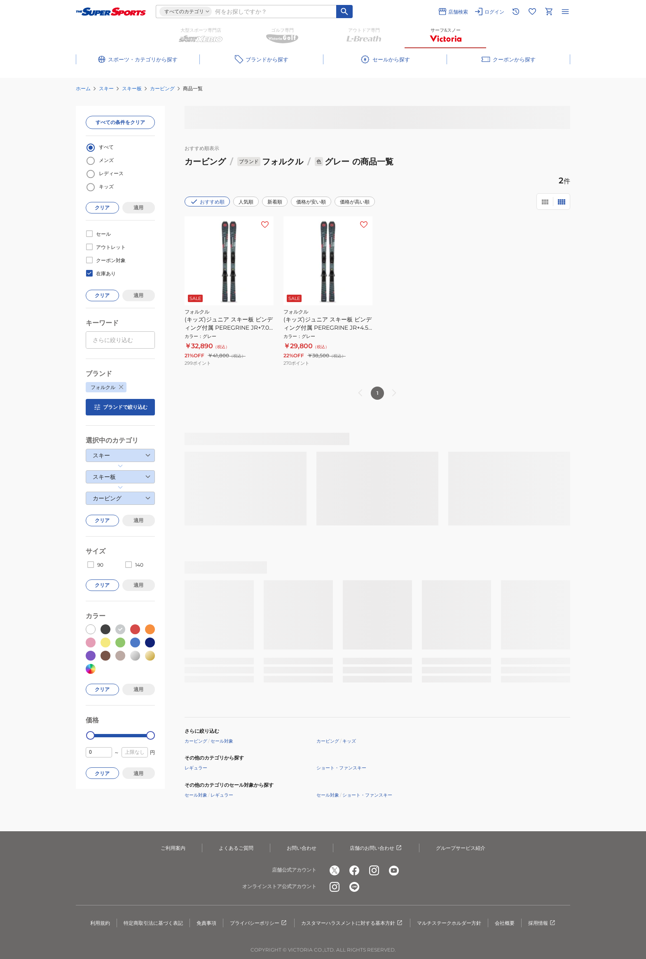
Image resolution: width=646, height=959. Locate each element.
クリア (102, 207)
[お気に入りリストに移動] (532, 11)
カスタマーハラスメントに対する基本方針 (352, 923)
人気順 (246, 202)
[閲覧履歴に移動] (516, 11)
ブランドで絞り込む (120, 407)
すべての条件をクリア (120, 122)
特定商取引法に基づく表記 (153, 923)
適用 (138, 207)
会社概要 (505, 923)
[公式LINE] (354, 887)
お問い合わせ (301, 848)
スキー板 (132, 88)
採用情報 (542, 923)
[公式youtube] (394, 870)
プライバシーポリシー (259, 923)
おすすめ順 (207, 201)
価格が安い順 (311, 202)
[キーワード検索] (344, 11)
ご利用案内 (173, 848)
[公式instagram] (374, 870)
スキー (106, 88)
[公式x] (334, 870)
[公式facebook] (354, 870)
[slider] (90, 735)
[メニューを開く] (565, 11)
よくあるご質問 (236, 848)
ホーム (83, 88)
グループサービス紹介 (460, 848)
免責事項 (206, 923)
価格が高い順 (355, 202)
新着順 (274, 202)
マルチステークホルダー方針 (449, 923)
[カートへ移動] (549, 11)
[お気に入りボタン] (265, 225)
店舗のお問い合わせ (376, 848)
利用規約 (100, 923)
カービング (162, 88)
